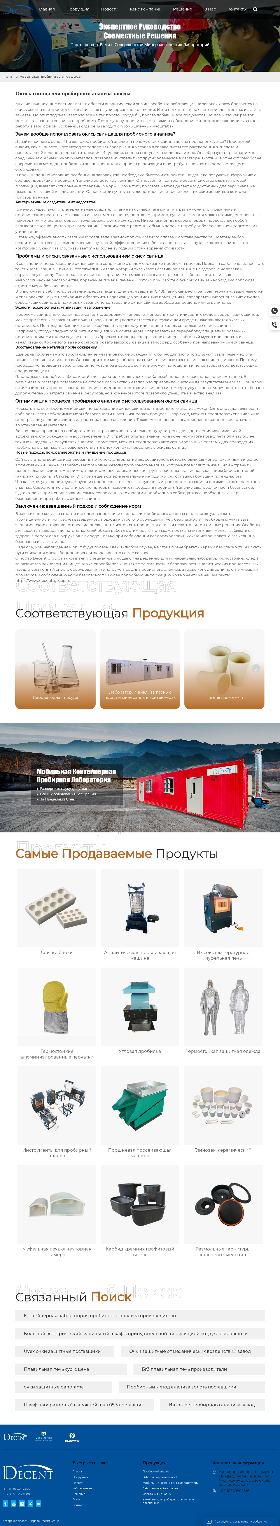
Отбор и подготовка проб (160, 1477)
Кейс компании (83, 1488)
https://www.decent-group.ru (42, 580)
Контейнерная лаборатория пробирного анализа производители (100, 1315)
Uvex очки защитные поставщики (62, 1351)
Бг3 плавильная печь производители (184, 1369)
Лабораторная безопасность (162, 1488)
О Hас (77, 1499)
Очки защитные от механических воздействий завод (190, 1351)
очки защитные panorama (54, 1387)
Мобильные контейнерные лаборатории (171, 1482)
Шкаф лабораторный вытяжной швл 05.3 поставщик (84, 1404)
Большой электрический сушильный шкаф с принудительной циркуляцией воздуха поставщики (136, 1333)
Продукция (80, 1477)
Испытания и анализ (157, 1494)
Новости (78, 1482)
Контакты (79, 1505)
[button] (256, 668)
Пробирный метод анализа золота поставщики (181, 1387)
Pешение (79, 1494)
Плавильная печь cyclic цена (56, 1369)
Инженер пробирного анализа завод (212, 1404)
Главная (8, 76)
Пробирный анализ (156, 1471)
